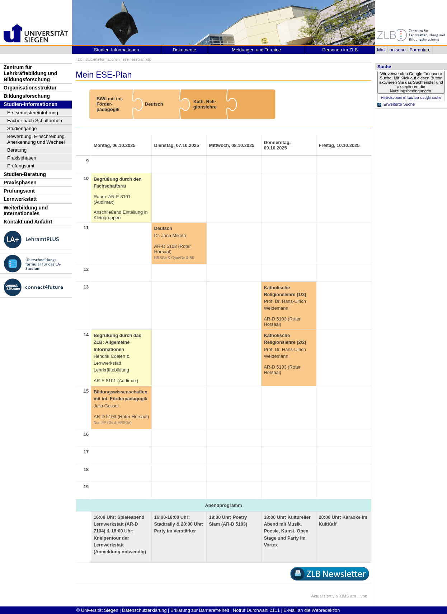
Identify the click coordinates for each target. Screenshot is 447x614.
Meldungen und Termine (256, 49)
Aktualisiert (321, 596)
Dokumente (184, 49)
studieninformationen (102, 59)
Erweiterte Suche (399, 104)
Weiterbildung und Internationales (26, 211)
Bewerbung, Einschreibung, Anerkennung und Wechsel (36, 139)
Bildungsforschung (27, 96)
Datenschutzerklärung (144, 610)
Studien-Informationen (30, 104)
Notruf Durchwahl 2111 (256, 610)
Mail (381, 49)
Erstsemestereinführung (32, 112)
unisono (398, 49)
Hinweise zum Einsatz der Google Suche (411, 98)
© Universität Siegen (97, 610)
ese (126, 59)
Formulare (420, 49)
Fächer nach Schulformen (34, 120)
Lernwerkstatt (20, 199)
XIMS (344, 596)
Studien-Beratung (25, 174)
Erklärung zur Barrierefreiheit (199, 610)
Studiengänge (22, 128)
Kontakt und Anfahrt (28, 222)
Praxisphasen (21, 158)
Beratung (17, 150)
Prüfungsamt (20, 165)
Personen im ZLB (340, 49)
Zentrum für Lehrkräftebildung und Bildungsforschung (30, 73)
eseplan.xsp (141, 59)
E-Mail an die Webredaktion (311, 610)
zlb (80, 59)
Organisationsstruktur (30, 88)
